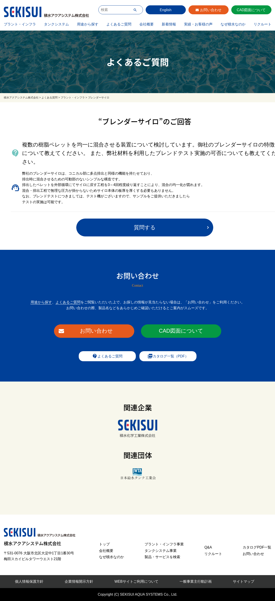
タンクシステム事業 (161, 551)
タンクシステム (56, 24)
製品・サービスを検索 (162, 557)
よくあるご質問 (118, 24)
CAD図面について (251, 10)
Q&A (208, 547)
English (165, 10)
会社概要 (146, 24)
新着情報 (169, 24)
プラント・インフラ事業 (164, 544)
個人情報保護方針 (29, 581)
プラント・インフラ (20, 24)
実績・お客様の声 (198, 24)
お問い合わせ (210, 10)
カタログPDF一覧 (257, 547)
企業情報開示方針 (79, 581)
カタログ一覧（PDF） (167, 356)
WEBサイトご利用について (136, 581)
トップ (104, 544)
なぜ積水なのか (233, 24)
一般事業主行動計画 (196, 581)
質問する (145, 227)
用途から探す (87, 24)
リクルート (262, 24)
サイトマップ (243, 581)
